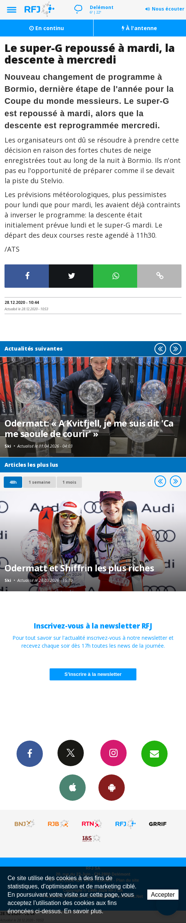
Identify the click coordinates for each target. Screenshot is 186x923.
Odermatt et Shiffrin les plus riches (79, 568)
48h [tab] (13, 482)
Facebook (30, 753)
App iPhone (72, 787)
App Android (111, 787)
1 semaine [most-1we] (39, 482)
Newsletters (154, 753)
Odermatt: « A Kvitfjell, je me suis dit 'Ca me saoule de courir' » (89, 428)
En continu (46, 28)
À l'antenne (139, 28)
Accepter (163, 894)
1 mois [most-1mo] (69, 482)
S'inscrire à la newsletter (93, 674)
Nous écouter (168, 9)
